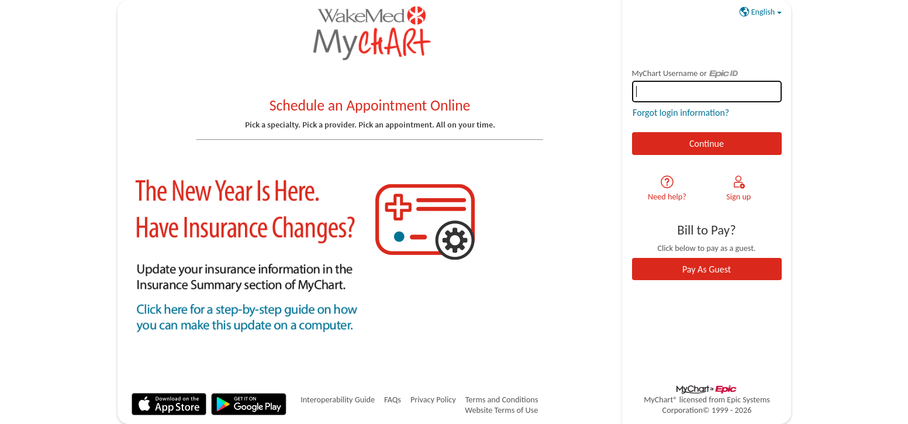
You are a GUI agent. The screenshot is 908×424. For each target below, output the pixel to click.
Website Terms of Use (501, 410)
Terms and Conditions (501, 399)
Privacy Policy (433, 399)
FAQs (392, 399)
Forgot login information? (681, 112)
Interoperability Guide (338, 399)
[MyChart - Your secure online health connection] (370, 33)
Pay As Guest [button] (706, 269)
